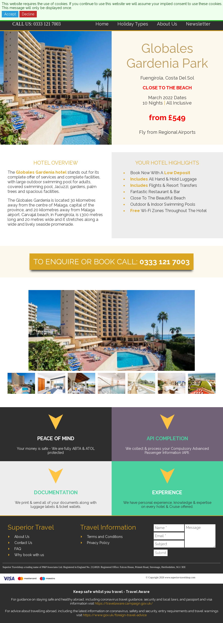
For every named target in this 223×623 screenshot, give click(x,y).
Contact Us (23, 543)
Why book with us (29, 555)
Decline (28, 14)
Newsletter (198, 24)
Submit (160, 553)
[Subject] (169, 544)
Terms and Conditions (105, 537)
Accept (10, 14)
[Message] (200, 536)
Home (102, 24)
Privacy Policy (98, 543)
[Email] (169, 535)
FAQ (17, 549)
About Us (167, 24)
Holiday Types (132, 24)
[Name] (169, 527)
